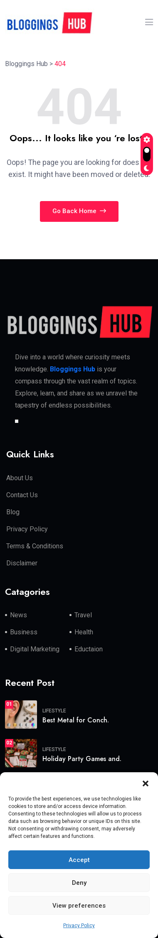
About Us (19, 478)
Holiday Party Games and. (81, 759)
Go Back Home (79, 211)
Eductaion (88, 649)
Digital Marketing (34, 649)
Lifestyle (54, 710)
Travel (83, 615)
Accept (79, 860)
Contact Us (22, 495)
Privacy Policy (79, 925)
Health (83, 632)
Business (23, 632)
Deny (79, 882)
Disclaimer (21, 563)
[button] (145, 782)
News (18, 615)
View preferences (79, 905)
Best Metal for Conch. (75, 720)
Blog (13, 512)
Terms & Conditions (34, 546)
